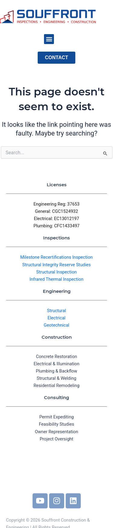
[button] (49, 39)
